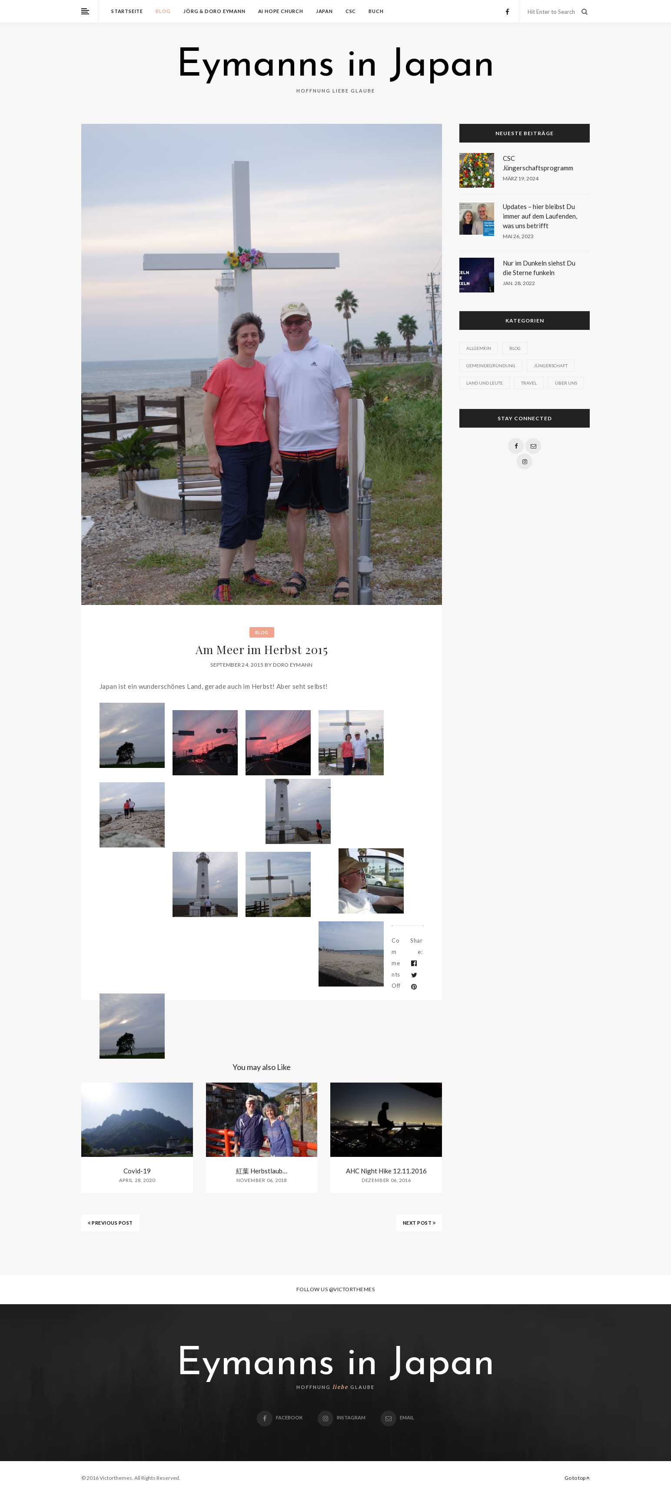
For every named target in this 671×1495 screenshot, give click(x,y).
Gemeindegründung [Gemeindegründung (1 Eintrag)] (490, 365)
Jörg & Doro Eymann (214, 11)
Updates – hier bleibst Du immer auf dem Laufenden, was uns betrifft (540, 216)
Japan (324, 11)
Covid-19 (137, 1171)
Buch (376, 11)
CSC (350, 11)
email (397, 1417)
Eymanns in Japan (335, 66)
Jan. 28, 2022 (519, 283)
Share (416, 946)
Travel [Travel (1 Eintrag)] (529, 382)
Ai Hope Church (280, 11)
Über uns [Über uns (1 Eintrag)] (566, 382)
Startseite (127, 11)
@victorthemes (352, 1289)
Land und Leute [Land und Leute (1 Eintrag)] (484, 382)
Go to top (577, 1478)
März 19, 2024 (520, 178)
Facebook (279, 1417)
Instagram (341, 1417)
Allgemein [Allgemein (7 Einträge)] (478, 348)
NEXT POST (419, 1223)
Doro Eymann (292, 664)
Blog (163, 11)
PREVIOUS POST (110, 1223)
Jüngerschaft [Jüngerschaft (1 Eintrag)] (551, 365)
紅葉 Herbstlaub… (261, 1171)
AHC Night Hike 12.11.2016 (386, 1171)
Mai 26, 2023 (518, 236)
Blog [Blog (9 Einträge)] (515, 348)
